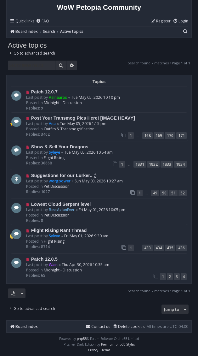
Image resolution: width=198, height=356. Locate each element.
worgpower (60, 181)
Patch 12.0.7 (44, 91)
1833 (166, 164)
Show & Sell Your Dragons (59, 146)
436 (181, 248)
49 (155, 193)
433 (147, 248)
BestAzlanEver (62, 209)
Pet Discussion (57, 186)
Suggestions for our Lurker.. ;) (64, 175)
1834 (180, 164)
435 (170, 248)
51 (173, 193)
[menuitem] (42, 21)
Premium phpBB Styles (118, 344)
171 (181, 135)
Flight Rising (54, 157)
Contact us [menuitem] (98, 326)
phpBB (82, 338)
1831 (139, 164)
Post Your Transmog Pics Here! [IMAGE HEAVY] (83, 118)
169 (159, 135)
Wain (53, 264)
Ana (52, 123)
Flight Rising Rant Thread (59, 230)
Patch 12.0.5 (44, 259)
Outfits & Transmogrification (69, 129)
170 (170, 135)
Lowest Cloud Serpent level (61, 204)
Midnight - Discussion (63, 102)
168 (147, 135)
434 (159, 248)
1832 (153, 164)
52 (182, 193)
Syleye (54, 152)
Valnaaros (58, 97)
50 (164, 193)
